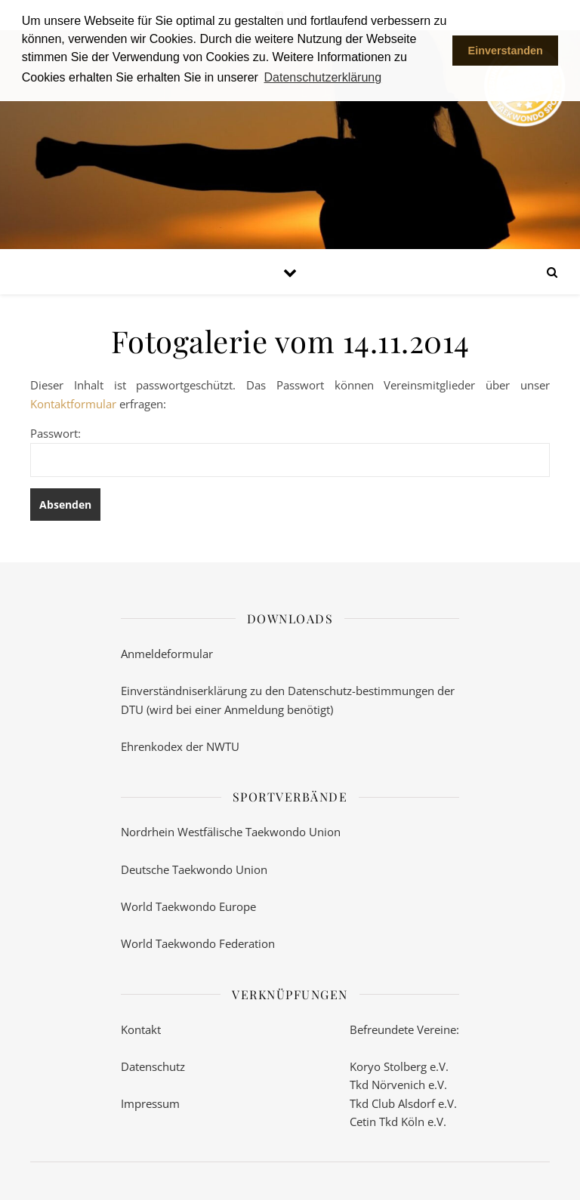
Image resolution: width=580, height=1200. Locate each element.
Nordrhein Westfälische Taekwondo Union (231, 831)
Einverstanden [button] (505, 51)
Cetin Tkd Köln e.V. (398, 1121)
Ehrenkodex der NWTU (180, 746)
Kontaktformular (73, 403)
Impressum (150, 1103)
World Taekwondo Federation (198, 943)
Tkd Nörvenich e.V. (398, 1084)
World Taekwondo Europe (188, 906)
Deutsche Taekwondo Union (194, 869)
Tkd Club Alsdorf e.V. (403, 1103)
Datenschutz (153, 1066)
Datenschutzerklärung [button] (323, 77)
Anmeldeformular (167, 653)
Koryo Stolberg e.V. (399, 1066)
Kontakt (141, 1029)
